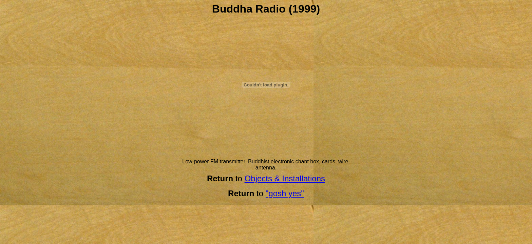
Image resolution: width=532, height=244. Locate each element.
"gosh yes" (285, 193)
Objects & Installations (285, 178)
